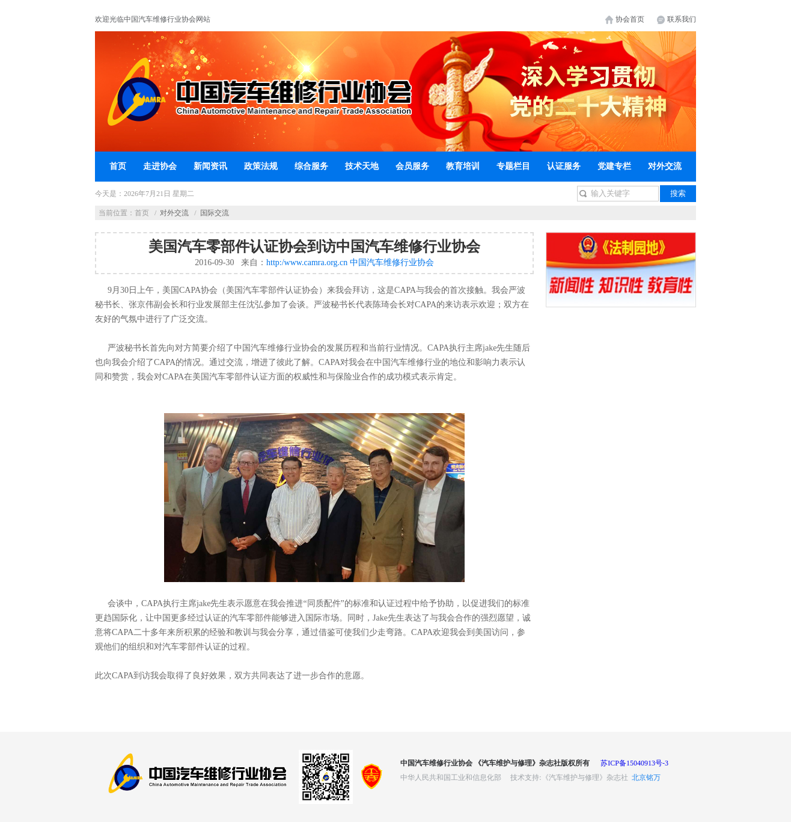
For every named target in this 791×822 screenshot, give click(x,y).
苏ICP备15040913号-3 (634, 763)
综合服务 (311, 166)
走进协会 (160, 166)
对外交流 (665, 166)
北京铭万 (646, 777)
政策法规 (261, 166)
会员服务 (412, 166)
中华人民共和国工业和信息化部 (450, 777)
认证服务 (564, 166)
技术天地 (362, 166)
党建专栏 (614, 166)
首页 (117, 166)
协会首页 (629, 19)
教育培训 (463, 166)
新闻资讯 (210, 166)
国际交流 (214, 213)
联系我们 (681, 19)
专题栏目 (513, 166)
